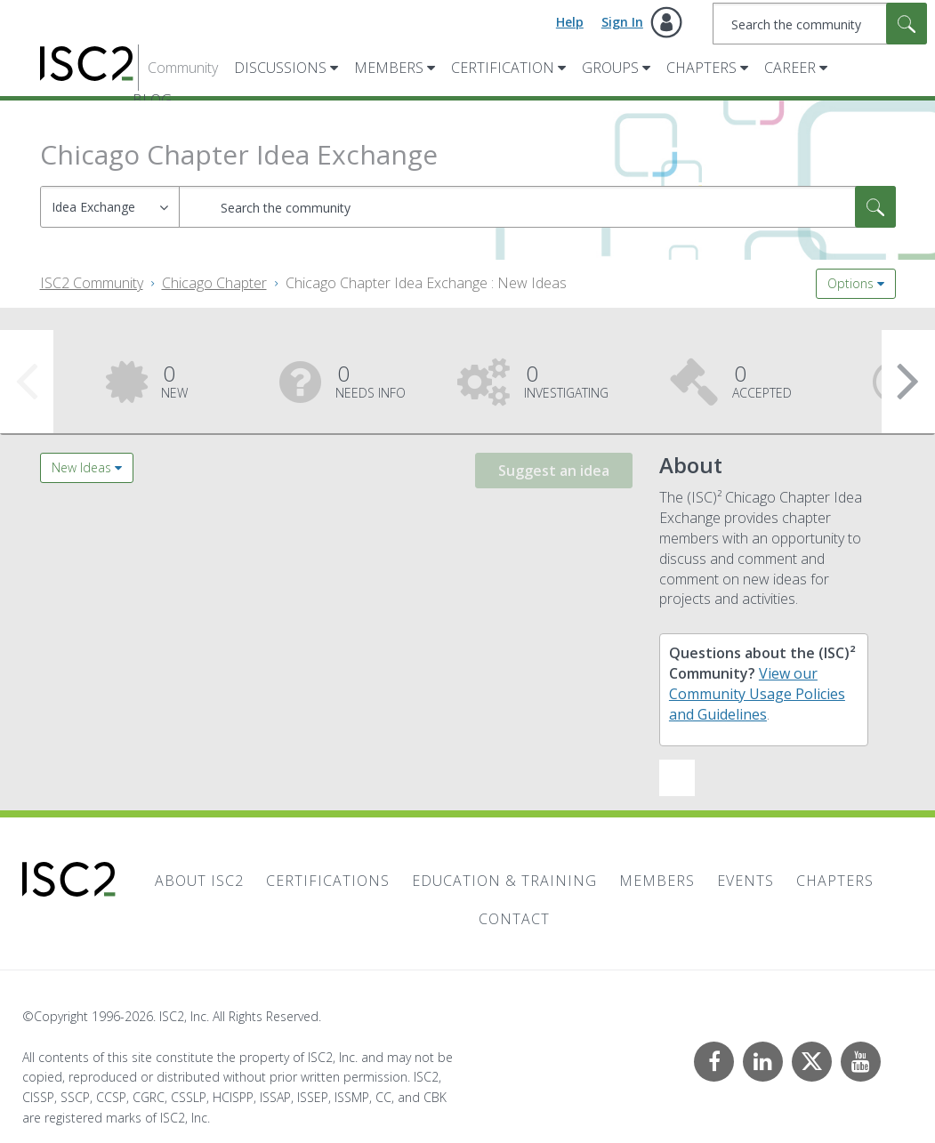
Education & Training (504, 880)
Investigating (566, 379)
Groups (610, 67)
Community (183, 67)
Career (790, 67)
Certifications (328, 880)
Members (388, 67)
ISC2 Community (91, 283)
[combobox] (820, 23)
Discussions (280, 67)
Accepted (762, 379)
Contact (514, 919)
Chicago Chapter (214, 283)
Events (745, 880)
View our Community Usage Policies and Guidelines (757, 694)
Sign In (622, 21)
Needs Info (370, 379)
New (174, 379)
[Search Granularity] (110, 207)
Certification (502, 67)
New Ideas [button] (81, 467)
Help (570, 21)
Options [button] (850, 283)
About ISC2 (199, 880)
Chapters (701, 67)
